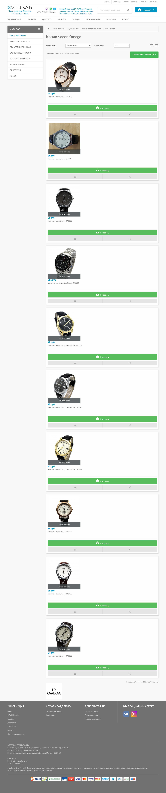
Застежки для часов (20, 53)
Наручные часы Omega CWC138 (60, 602)
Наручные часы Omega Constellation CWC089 (65, 350)
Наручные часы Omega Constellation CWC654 (65, 476)
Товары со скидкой (93, 729)
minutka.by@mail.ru (20, 771)
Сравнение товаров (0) (144, 54)
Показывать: (99, 46)
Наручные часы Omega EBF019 (60, 160)
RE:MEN (125, 19)
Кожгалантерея (17, 64)
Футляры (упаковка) (20, 59)
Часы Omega (110, 29)
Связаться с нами (53, 721)
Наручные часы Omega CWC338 (60, 223)
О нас (9, 721)
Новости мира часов (16, 744)
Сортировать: (51, 46)
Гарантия (11, 729)
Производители (91, 725)
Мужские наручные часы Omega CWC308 (64, 286)
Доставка (11, 733)
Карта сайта (51, 725)
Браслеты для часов (20, 47)
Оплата (10, 740)
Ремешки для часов (20, 41)
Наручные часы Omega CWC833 (60, 665)
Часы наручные (18, 36)
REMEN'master (13, 725)
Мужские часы (73, 29)
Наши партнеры (91, 721)
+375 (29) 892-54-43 (46, 12)
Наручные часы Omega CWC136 (60, 539)
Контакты (11, 736)
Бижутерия (15, 70)
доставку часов (25, 780)
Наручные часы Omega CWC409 (60, 97)
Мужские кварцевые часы (92, 29)
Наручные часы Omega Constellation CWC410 (65, 413)
